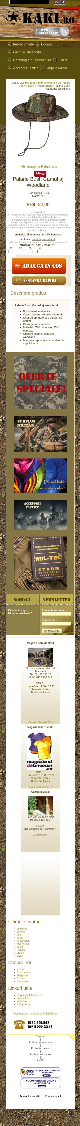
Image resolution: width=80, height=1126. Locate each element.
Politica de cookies (40, 1054)
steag (20, 955)
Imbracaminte (23, 44)
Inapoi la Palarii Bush (40, 166)
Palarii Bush (44, 85)
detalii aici (38, 217)
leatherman (23, 943)
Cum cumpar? (53, 1096)
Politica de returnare (40, 1042)
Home (20, 969)
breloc (20, 952)
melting (21, 949)
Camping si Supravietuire (32, 60)
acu (19, 934)
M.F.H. (44, 195)
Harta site (22, 981)
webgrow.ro (23, 1004)
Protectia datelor (40, 1048)
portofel (21, 931)
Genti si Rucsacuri (27, 52)
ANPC (40, 1060)
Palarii (30, 85)
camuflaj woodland (43, 239)
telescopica (23, 940)
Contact (21, 978)
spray (20, 937)
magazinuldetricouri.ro (29, 995)
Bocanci (47, 44)
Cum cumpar (24, 972)
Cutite (62, 60)
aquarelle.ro (23, 998)
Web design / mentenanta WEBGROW (35, 1013)
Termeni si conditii (30, 1096)
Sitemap (40, 1036)
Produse (30, 82)
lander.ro (22, 1001)
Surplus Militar (56, 68)
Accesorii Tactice (26, 68)
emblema (22, 928)
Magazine (22, 975)
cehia (20, 946)
